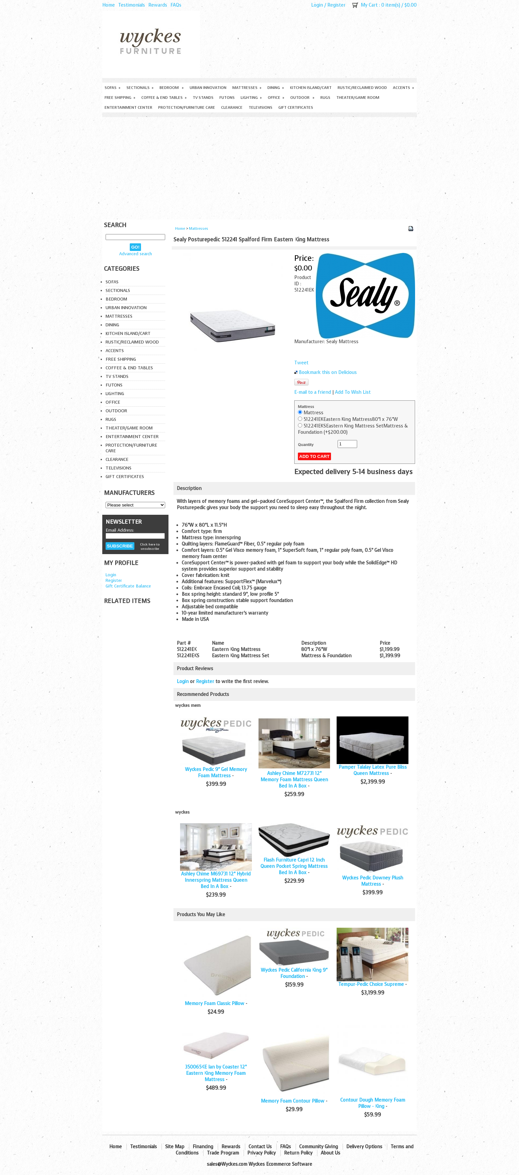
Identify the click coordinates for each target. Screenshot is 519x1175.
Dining (275, 87)
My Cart (369, 5)
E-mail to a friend (312, 392)
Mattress (306, 406)
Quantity (305, 444)
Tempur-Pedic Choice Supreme (371, 984)
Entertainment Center (128, 107)
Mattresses (246, 87)
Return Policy (298, 1153)
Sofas (112, 87)
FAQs (175, 5)
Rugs (325, 97)
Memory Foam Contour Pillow (292, 1101)
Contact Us (260, 1147)
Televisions (260, 107)
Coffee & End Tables (164, 97)
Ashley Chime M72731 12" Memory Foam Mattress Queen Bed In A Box (294, 779)
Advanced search (135, 254)
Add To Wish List (353, 392)
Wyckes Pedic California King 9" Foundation (294, 973)
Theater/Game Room (357, 97)
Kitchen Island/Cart (311, 87)
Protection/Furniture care (186, 107)
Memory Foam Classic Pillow (214, 1003)
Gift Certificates (295, 107)
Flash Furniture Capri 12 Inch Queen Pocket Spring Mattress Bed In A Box (294, 866)
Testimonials (131, 5)
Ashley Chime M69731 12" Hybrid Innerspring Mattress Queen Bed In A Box (216, 880)
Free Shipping (120, 97)
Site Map (174, 1147)
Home (108, 5)
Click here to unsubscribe (150, 546)
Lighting (251, 97)
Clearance (232, 107)
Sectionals (140, 87)
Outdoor (302, 97)
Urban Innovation (208, 87)
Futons (227, 97)
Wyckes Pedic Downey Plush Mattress (372, 881)
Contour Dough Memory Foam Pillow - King (372, 1103)
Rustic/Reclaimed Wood (362, 87)
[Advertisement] (259, 166)
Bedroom (172, 87)
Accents (403, 87)
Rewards (157, 5)
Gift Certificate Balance (128, 586)
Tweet (301, 363)
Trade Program (223, 1153)
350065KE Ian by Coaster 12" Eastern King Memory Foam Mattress (216, 1073)
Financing (203, 1147)
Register (336, 5)
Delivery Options (364, 1147)
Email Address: (120, 530)
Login (317, 5)
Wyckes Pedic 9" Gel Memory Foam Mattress (216, 772)
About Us (330, 1153)
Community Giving (318, 1147)
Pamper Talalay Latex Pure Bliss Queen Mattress (373, 770)
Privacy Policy (261, 1153)
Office (276, 97)
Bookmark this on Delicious (328, 372)
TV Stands (203, 97)
